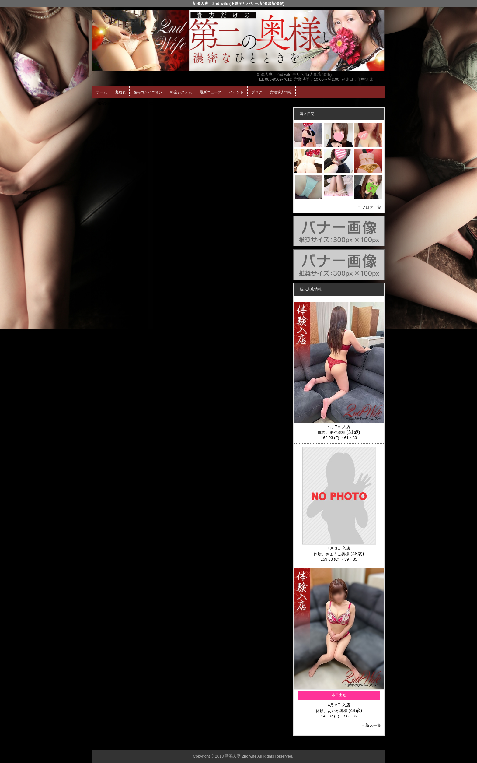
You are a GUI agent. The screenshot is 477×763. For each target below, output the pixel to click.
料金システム (181, 92)
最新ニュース (210, 92)
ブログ (256, 92)
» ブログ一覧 (369, 207)
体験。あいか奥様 (331, 710)
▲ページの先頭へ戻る (361, 744)
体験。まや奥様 (331, 432)
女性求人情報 (281, 92)
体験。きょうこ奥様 (331, 554)
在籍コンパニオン (147, 92)
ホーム (101, 92)
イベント (236, 92)
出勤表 (120, 92)
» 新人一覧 (371, 725)
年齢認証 (102, 103)
